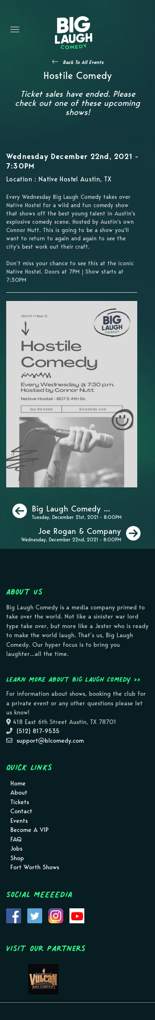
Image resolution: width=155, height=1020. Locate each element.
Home (18, 783)
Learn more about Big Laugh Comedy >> (73, 679)
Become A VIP (29, 830)
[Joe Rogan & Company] (81, 533)
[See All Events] (77, 62)
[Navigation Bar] (15, 29)
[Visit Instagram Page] (55, 915)
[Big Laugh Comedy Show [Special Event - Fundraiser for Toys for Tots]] (67, 511)
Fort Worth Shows (34, 867)
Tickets (19, 802)
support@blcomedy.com (50, 740)
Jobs (16, 848)
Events (19, 820)
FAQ (15, 839)
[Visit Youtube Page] (76, 915)
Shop (17, 858)
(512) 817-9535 (38, 731)
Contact (21, 811)
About (18, 792)
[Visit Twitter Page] (34, 915)
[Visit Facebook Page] (13, 915)
